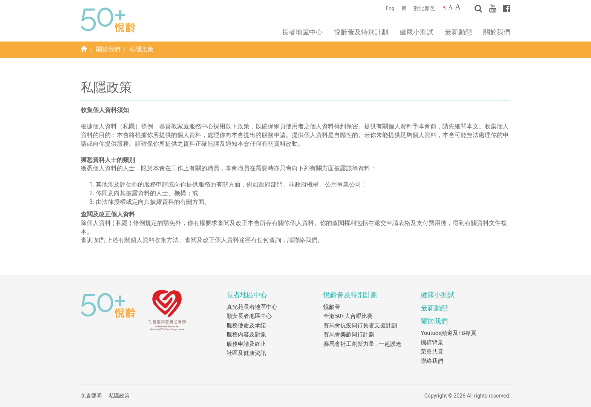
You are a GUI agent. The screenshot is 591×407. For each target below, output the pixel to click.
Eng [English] (390, 8)
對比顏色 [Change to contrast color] (424, 8)
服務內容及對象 (246, 334)
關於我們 (108, 49)
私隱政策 (119, 396)
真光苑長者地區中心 (252, 307)
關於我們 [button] (496, 32)
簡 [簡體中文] (404, 8)
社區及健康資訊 (246, 353)
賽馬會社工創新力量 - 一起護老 (362, 344)
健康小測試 (416, 32)
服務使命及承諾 (246, 325)
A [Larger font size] (450, 7)
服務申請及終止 (246, 344)
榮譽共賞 (432, 351)
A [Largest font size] (458, 6)
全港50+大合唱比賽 (347, 316)
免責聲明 (91, 396)
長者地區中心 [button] (302, 32)
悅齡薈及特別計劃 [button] (361, 32)
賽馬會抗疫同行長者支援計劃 (360, 325)
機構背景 (432, 342)
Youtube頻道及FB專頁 (448, 333)
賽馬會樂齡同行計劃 (348, 334)
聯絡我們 (432, 361)
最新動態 (458, 32)
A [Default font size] (444, 8)
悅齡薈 (331, 307)
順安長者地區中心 (249, 316)
